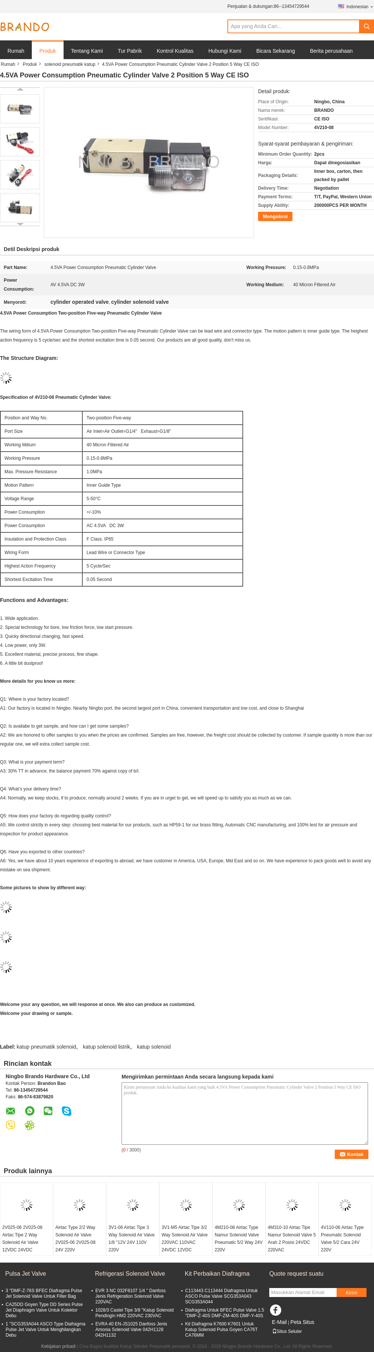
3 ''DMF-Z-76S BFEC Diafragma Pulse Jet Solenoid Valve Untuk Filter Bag (44, 1293)
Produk (47, 51)
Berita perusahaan (331, 51)
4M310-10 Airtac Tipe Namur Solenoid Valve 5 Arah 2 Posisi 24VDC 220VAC (292, 1238)
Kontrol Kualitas (175, 51)
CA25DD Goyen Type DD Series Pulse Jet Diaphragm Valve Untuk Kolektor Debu (44, 1310)
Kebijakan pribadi (58, 1346)
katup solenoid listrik (106, 1047)
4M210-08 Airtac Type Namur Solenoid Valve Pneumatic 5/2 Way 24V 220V (239, 1238)
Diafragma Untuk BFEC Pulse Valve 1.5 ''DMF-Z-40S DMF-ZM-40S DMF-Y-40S (224, 1312)
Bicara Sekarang (275, 51)
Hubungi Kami (224, 51)
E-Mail (279, 1322)
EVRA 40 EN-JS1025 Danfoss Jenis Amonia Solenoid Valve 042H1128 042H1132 (131, 1329)
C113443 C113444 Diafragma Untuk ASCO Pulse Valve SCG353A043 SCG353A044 (221, 1296)
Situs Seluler (287, 1331)
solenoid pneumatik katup (70, 64)
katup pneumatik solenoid (46, 1047)
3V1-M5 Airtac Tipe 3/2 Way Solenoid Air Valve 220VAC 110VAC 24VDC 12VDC (185, 1238)
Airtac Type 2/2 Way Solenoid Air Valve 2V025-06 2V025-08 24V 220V (75, 1238)
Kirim (351, 1293)
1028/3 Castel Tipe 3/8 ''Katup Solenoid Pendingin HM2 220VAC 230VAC (134, 1312)
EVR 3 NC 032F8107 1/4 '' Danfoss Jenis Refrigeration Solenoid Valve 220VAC (130, 1296)
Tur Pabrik (130, 51)
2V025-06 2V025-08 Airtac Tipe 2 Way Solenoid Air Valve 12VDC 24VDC (22, 1238)
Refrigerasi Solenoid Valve (130, 1273)
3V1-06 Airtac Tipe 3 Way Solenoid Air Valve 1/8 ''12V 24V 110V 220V (131, 1238)
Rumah (15, 51)
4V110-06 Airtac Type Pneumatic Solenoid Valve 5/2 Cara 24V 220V (342, 1238)
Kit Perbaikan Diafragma (217, 1273)
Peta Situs (302, 1322)
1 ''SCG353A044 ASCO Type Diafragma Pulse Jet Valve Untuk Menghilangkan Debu (45, 1329)
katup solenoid (154, 1047)
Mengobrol (275, 216)
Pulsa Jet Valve (25, 1273)
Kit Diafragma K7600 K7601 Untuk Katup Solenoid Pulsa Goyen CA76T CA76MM (221, 1329)
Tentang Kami (87, 51)
